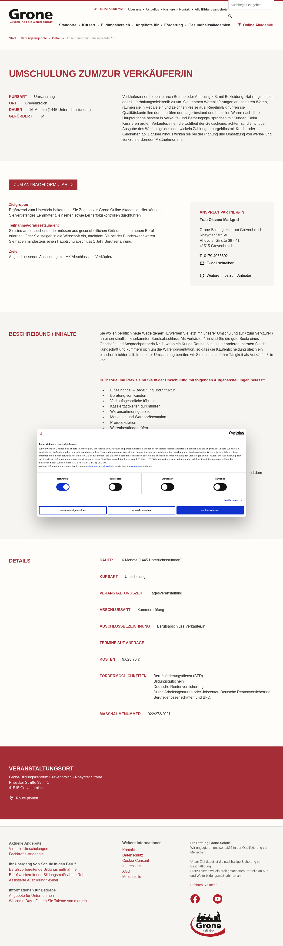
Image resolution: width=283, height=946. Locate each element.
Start (12, 38)
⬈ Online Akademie (108, 9)
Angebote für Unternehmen (31, 896)
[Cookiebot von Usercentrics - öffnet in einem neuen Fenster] (223, 433)
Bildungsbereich (115, 25)
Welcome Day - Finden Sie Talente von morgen (48, 901)
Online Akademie (258, 25)
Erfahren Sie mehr (203, 885)
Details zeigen (230, 500)
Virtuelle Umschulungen (28, 849)
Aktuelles (152, 9)
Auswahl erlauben (141, 510)
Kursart (88, 25)
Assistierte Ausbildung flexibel (33, 880)
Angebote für (147, 25)
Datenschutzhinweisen (101, 466)
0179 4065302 (216, 256)
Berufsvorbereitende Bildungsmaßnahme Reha (48, 875)
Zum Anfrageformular (41, 184)
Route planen (27, 798)
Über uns (134, 9)
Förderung (173, 25)
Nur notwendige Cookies (73, 510)
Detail (56, 38)
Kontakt (184, 9)
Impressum (133, 466)
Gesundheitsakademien (209, 25)
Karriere (169, 9)
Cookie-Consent (135, 861)
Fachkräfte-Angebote (26, 854)
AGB (126, 871)
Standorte (68, 25)
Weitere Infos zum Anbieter (229, 275)
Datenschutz (132, 855)
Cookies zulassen (210, 510)
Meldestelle (131, 877)
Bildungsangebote (34, 38)
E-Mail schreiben (220, 263)
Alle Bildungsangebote (211, 9)
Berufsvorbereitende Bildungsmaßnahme (43, 869)
